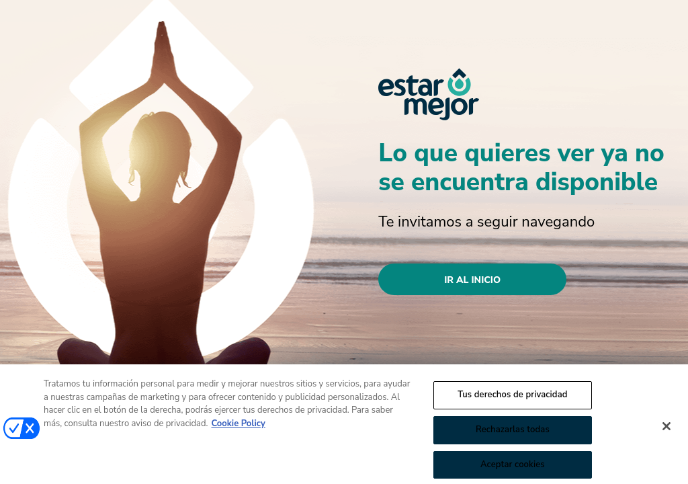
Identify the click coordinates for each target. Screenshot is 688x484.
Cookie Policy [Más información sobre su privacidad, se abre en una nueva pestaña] (238, 427)
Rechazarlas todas (513, 433)
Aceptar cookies (512, 467)
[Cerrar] (666, 429)
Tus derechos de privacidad (512, 398)
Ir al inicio (472, 280)
